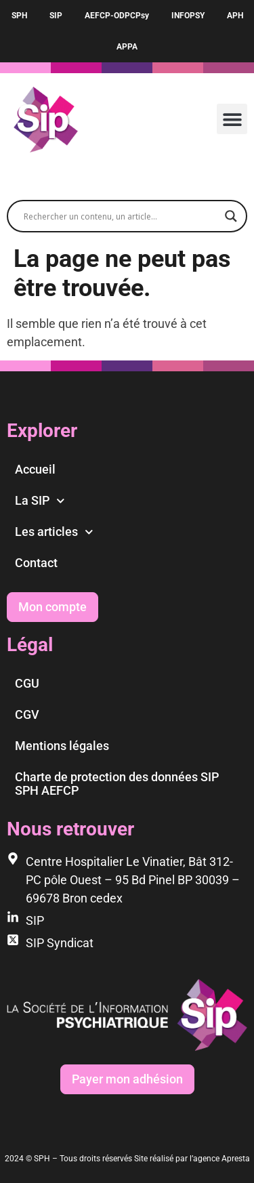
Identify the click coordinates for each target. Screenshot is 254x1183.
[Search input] (121, 216)
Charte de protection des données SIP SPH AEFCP (117, 783)
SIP (55, 15)
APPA (127, 46)
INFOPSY (188, 15)
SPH (19, 15)
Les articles (54, 532)
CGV (27, 714)
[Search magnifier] (230, 216)
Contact (36, 563)
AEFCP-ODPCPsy (117, 15)
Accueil (35, 469)
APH (235, 15)
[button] (232, 119)
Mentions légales (62, 746)
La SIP (40, 501)
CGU (27, 683)
